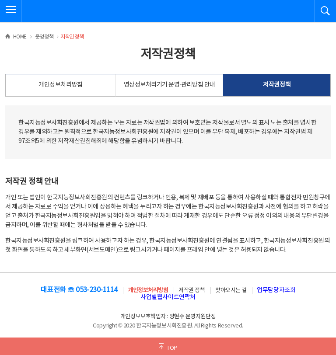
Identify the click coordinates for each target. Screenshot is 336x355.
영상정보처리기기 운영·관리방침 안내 (169, 84)
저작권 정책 (191, 290)
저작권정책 (276, 84)
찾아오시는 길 (231, 290)
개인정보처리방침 (60, 84)
